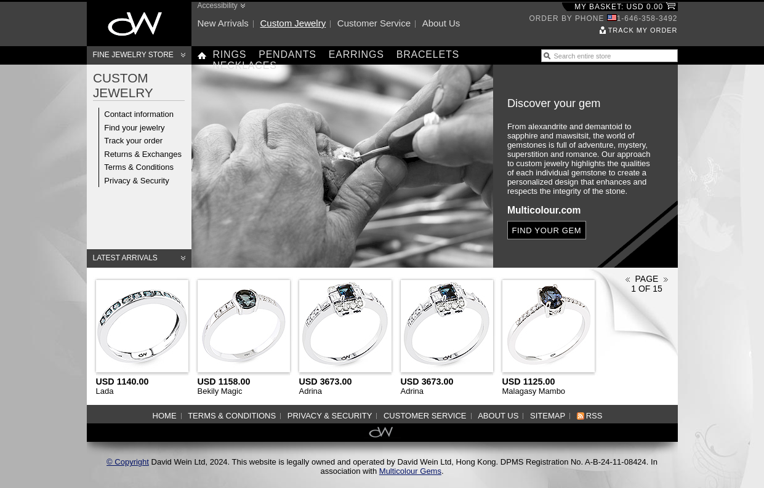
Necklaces (245, 65)
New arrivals (223, 23)
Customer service (374, 23)
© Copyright (128, 461)
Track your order (133, 140)
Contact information (139, 114)
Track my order (643, 30)
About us (441, 23)
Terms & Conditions (139, 167)
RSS (594, 415)
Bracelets (427, 54)
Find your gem (546, 230)
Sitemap (547, 415)
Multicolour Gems (410, 471)
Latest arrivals (125, 258)
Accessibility (218, 5)
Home (165, 415)
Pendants (287, 54)
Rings (230, 54)
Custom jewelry (293, 23)
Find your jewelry (134, 127)
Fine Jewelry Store (133, 54)
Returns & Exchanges (143, 154)
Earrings (356, 54)
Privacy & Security (136, 180)
